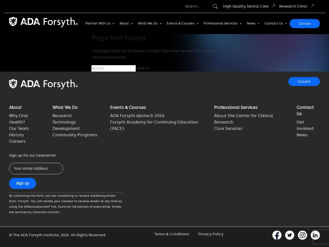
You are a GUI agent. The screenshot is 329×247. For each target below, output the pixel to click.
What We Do (150, 23)
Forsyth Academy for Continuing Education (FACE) (154, 125)
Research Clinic (296, 6)
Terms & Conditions (171, 234)
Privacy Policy (210, 234)
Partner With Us (100, 23)
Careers (17, 141)
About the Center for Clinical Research (243, 119)
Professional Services (223, 23)
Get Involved (305, 125)
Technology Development (66, 125)
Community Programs (75, 134)
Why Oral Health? (18, 119)
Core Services (228, 128)
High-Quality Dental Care (249, 6)
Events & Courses (183, 23)
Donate (305, 24)
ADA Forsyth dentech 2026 (137, 115)
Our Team (19, 128)
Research (62, 115)
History (16, 134)
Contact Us (276, 23)
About (126, 23)
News (253, 23)
